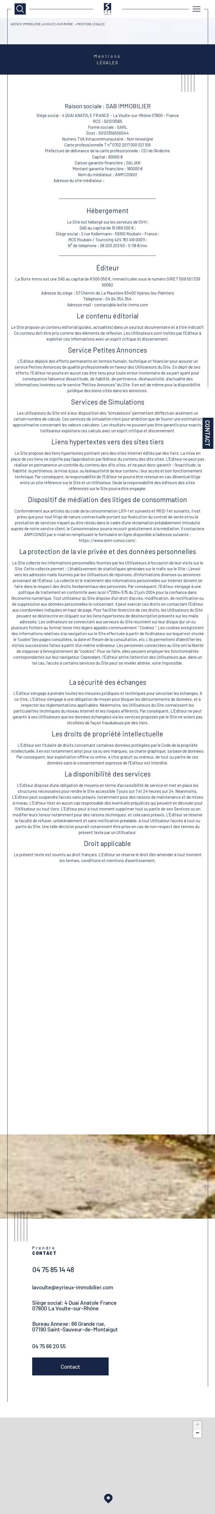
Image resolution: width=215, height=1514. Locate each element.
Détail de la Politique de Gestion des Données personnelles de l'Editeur (107, 679)
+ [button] (197, 1427)
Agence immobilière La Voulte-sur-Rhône (43, 24)
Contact (207, 433)
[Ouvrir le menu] (196, 9)
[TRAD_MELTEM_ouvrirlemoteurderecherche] (20, 9)
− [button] (197, 1435)
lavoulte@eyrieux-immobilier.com (72, 1288)
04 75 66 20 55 (49, 1347)
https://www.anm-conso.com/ (133, 182)
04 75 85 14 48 (53, 1270)
